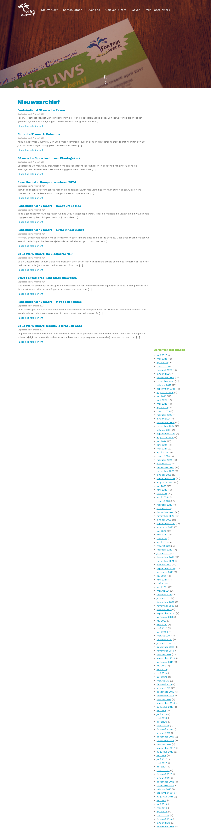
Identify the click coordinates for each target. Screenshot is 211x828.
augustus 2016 (165, 556)
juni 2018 (162, 474)
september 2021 (166, 328)
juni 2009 (162, 785)
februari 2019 (164, 444)
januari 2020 (164, 403)
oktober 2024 (164, 190)
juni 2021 (162, 339)
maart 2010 (163, 759)
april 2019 (162, 437)
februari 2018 (164, 489)
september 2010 (166, 736)
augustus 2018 (165, 467)
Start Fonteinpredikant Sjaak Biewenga (47, 278)
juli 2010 (161, 744)
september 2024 (166, 194)
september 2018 (166, 463)
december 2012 (165, 714)
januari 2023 (164, 268)
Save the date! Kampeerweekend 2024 (47, 182)
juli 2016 (161, 560)
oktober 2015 (164, 594)
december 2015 (165, 586)
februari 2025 (164, 175)
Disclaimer (97, 809)
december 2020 (166, 362)
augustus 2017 (165, 512)
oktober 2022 (164, 280)
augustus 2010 (165, 740)
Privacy (83, 809)
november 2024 (166, 186)
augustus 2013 (165, 687)
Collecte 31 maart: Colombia (39, 134)
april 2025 (162, 167)
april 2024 (162, 212)
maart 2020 (163, 396)
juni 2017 (162, 519)
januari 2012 (164, 725)
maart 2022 (163, 306)
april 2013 (162, 699)
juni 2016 (162, 564)
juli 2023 (161, 246)
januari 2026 (164, 134)
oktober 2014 (164, 639)
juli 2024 (162, 201)
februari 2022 (164, 310)
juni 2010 (162, 747)
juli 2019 (161, 425)
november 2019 (165, 411)
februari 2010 (164, 762)
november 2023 (165, 231)
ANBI (110, 809)
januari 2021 (164, 358)
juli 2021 (161, 336)
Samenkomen (72, 10)
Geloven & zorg (115, 10)
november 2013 (165, 680)
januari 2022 (164, 313)
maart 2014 (163, 665)
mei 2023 (162, 253)
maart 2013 (163, 702)
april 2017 (162, 527)
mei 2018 (162, 478)
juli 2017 (161, 515)
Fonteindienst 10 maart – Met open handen (50, 302)
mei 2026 (162, 119)
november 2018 (165, 455)
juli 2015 (161, 605)
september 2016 (166, 553)
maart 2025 (163, 171)
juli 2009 (162, 781)
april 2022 (162, 302)
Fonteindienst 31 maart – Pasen (41, 110)
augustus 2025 (165, 152)
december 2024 (166, 182)
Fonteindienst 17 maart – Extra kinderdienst (51, 230)
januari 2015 (164, 628)
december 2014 (165, 631)
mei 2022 (162, 298)
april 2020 (162, 392)
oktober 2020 (164, 369)
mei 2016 (162, 568)
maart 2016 (163, 575)
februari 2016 (164, 579)
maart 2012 (163, 721)
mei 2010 (162, 751)
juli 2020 (162, 381)
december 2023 (166, 227)
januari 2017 (164, 538)
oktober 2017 (164, 504)
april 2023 (162, 257)
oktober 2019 (164, 414)
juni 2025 (162, 160)
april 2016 (162, 572)
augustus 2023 (165, 242)
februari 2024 (164, 220)
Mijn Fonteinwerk (158, 10)
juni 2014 (162, 654)
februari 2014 (164, 669)
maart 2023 (163, 261)
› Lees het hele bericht (30, 126)
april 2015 (162, 616)
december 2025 (166, 137)
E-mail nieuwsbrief (65, 809)
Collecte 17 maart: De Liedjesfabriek (45, 254)
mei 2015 (162, 613)
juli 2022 (161, 291)
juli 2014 (161, 650)
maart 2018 (163, 485)
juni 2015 (162, 609)
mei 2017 (162, 523)
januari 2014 (164, 673)
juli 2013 (161, 691)
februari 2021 (164, 354)
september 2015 (166, 598)
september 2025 (166, 149)
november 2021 (165, 321)
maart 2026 (163, 126)
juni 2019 (162, 429)
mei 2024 (162, 208)
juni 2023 (162, 250)
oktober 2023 (164, 235)
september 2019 (166, 418)
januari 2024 (164, 223)
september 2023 (166, 238)
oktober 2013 (164, 684)
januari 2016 (164, 583)
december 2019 (165, 407)
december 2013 (165, 676)
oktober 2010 (164, 732)
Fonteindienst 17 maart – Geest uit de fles (49, 206)
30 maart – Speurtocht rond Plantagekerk (49, 158)
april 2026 (162, 122)
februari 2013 (164, 706)
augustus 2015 (165, 601)
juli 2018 (161, 470)
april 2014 (162, 661)
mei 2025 (162, 164)
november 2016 (165, 545)
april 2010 (162, 755)
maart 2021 (163, 351)
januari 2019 (164, 448)
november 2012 (165, 717)
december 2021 (165, 317)
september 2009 (166, 774)
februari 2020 (164, 399)
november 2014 (165, 635)
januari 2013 (164, 710)
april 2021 (162, 347)
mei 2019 (162, 433)
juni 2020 (162, 384)
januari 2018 (164, 493)
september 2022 (166, 283)
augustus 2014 (165, 646)
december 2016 (165, 542)
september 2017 (166, 508)
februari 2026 (164, 130)
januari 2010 (164, 766)
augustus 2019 (165, 422)
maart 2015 (163, 620)
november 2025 (165, 141)
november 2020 (166, 366)
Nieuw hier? (49, 10)
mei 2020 (162, 388)
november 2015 (165, 590)
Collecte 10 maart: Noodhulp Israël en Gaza (50, 326)
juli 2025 (161, 156)
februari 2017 (164, 534)
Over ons (94, 10)
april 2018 (162, 482)
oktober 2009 (164, 770)
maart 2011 (163, 729)
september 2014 (166, 643)
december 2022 (166, 272)
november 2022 (165, 276)
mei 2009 (162, 788)
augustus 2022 (165, 287)
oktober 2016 (164, 549)
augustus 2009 (165, 777)
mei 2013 (162, 695)
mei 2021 (162, 343)
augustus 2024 (165, 197)
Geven (136, 10)
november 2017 (165, 500)
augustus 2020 (165, 377)
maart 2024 (163, 216)
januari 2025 (164, 179)
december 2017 (165, 497)
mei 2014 (162, 657)
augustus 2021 (165, 332)
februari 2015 (164, 624)
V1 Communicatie (108, 825)
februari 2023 (164, 265)
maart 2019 (163, 441)
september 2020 (166, 373)
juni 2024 (162, 205)
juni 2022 (162, 295)
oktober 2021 (164, 324)
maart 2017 (163, 530)
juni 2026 (162, 115)
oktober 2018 (164, 459)
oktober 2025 (164, 145)
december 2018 (165, 452)
